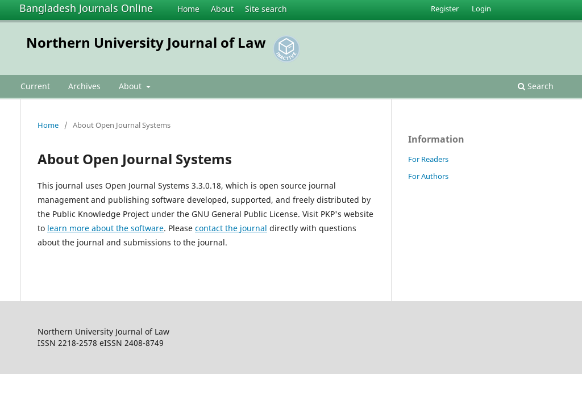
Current (35, 86)
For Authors (428, 176)
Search (536, 86)
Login (481, 8)
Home (188, 8)
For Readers (428, 159)
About (222, 8)
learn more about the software (105, 228)
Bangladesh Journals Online (86, 8)
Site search (266, 8)
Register (445, 8)
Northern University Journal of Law (146, 42)
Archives (84, 86)
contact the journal (231, 228)
